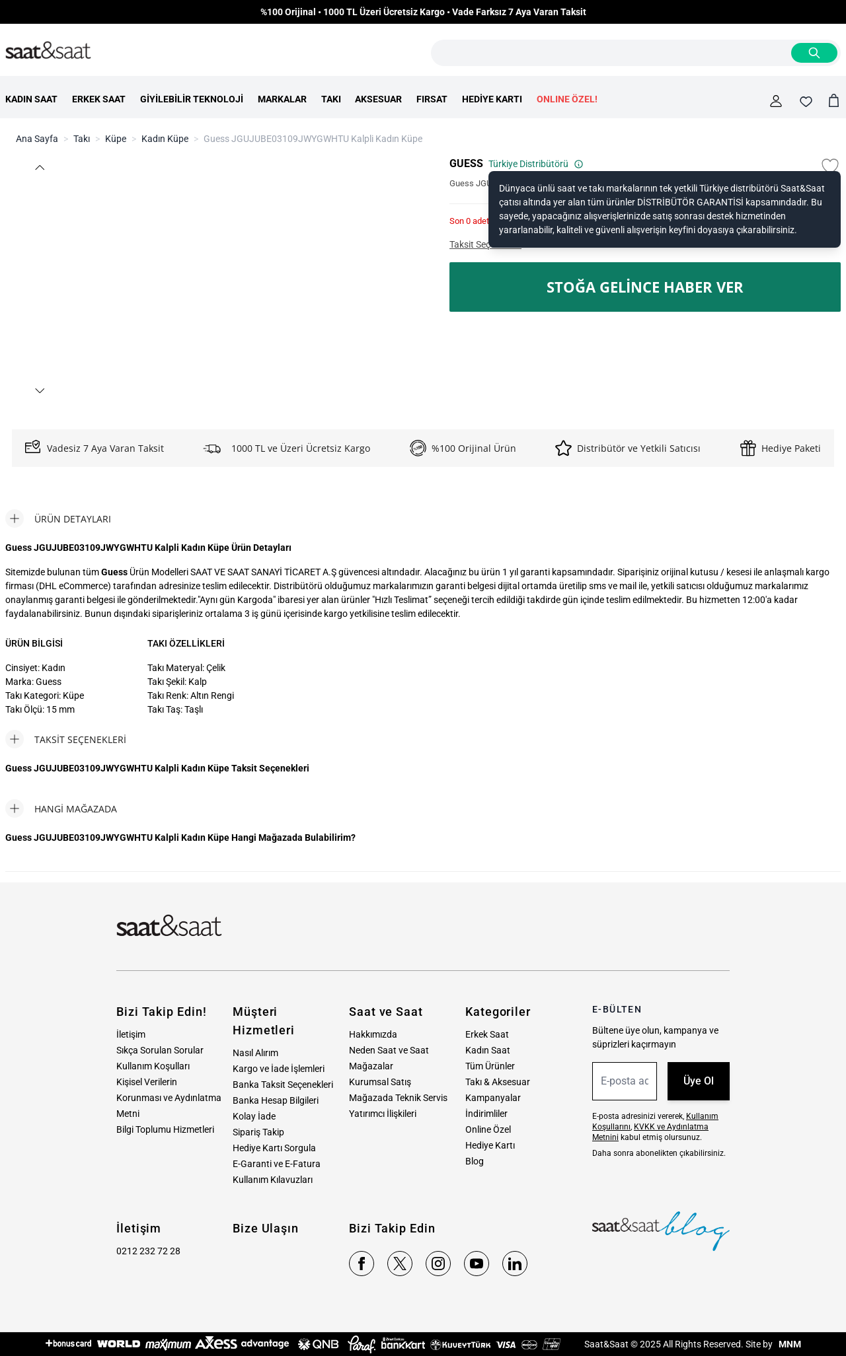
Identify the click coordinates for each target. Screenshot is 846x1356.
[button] (39, 167)
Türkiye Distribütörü (536, 164)
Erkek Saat (487, 1034)
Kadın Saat (487, 1050)
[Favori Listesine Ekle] (830, 166)
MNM (789, 1344)
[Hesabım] (776, 101)
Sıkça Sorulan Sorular (160, 1050)
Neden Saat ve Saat (389, 1050)
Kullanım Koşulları (153, 1066)
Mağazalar (371, 1066)
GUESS (466, 163)
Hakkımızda (373, 1034)
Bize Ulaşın (266, 1228)
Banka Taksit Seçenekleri (283, 1084)
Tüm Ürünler (490, 1066)
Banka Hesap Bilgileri (276, 1100)
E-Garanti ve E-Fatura (277, 1164)
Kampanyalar (493, 1097)
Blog (474, 1161)
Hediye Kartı (490, 1145)
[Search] (814, 53)
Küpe (115, 138)
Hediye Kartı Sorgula (274, 1148)
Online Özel (488, 1129)
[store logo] (48, 51)
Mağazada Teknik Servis (398, 1097)
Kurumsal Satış (380, 1082)
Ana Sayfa (37, 138)
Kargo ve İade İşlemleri (279, 1068)
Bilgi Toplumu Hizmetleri (165, 1129)
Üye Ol (698, 1081)
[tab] (58, 518)
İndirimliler (486, 1113)
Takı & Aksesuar (497, 1082)
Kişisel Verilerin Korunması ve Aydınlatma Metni (168, 1098)
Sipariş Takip (258, 1132)
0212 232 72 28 (148, 1251)
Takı (81, 138)
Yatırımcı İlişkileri (382, 1113)
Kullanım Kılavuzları (273, 1179)
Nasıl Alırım (255, 1053)
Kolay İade (254, 1116)
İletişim (130, 1034)
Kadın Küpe (164, 138)
